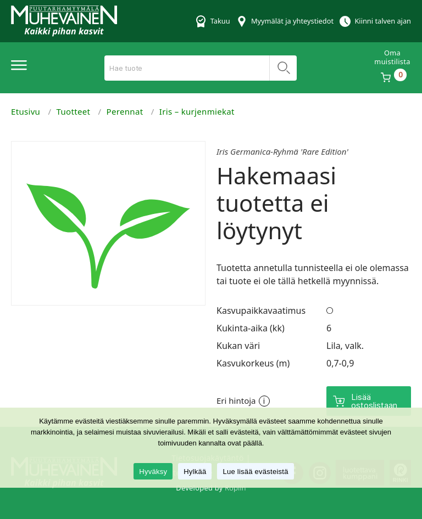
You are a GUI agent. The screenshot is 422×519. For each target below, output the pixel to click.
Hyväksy (153, 471)
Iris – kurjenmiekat (197, 111)
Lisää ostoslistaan (374, 401)
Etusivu (25, 111)
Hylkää (195, 471)
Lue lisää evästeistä (255, 471)
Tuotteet (74, 111)
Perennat (125, 111)
